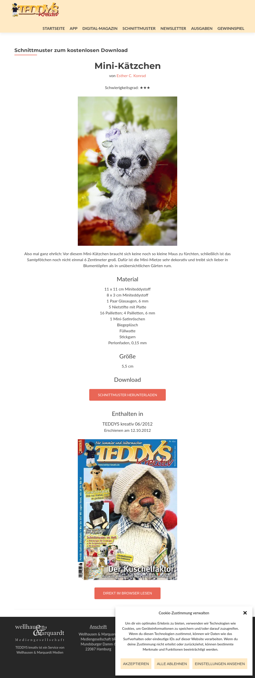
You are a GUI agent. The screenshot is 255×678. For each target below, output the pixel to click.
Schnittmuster (139, 28)
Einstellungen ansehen (220, 664)
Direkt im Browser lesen (127, 593)
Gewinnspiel (230, 28)
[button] (245, 612)
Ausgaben (201, 28)
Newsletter (173, 28)
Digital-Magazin (100, 28)
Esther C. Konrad (131, 75)
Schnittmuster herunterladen (127, 395)
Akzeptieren (136, 664)
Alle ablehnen (172, 664)
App (74, 28)
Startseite (53, 28)
